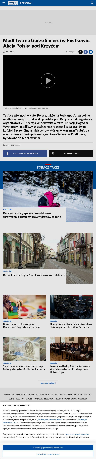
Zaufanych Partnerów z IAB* (50, 419)
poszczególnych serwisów (77, 434)
